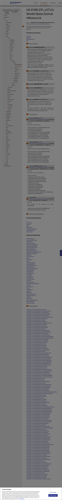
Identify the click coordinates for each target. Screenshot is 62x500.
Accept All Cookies (53, 496)
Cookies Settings (53, 493)
